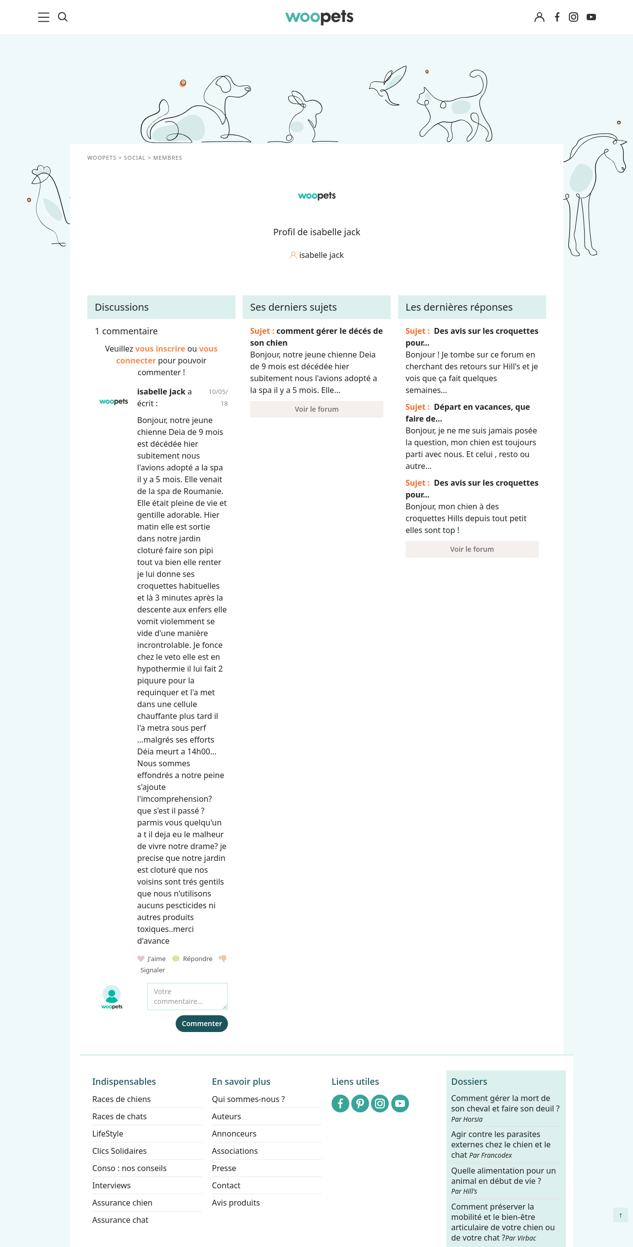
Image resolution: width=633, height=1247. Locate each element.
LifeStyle (107, 1133)
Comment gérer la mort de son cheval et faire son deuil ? (505, 1108)
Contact (226, 1185)
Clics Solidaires (119, 1150)
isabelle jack (161, 391)
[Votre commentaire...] (187, 996)
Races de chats (119, 1116)
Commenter (202, 1023)
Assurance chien (122, 1202)
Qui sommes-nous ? (248, 1099)
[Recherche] (63, 17)
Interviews (111, 1185)
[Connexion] (539, 17)
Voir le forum (316, 409)
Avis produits (236, 1202)
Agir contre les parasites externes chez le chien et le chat (501, 1145)
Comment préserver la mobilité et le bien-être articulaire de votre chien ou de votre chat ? (503, 1222)
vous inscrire (160, 348)
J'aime (152, 958)
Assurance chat (120, 1219)
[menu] (45, 17)
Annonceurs (234, 1133)
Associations (235, 1150)
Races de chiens (121, 1099)
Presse (224, 1168)
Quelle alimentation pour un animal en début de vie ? (503, 1181)
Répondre (193, 958)
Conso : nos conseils (129, 1168)
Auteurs (226, 1116)
